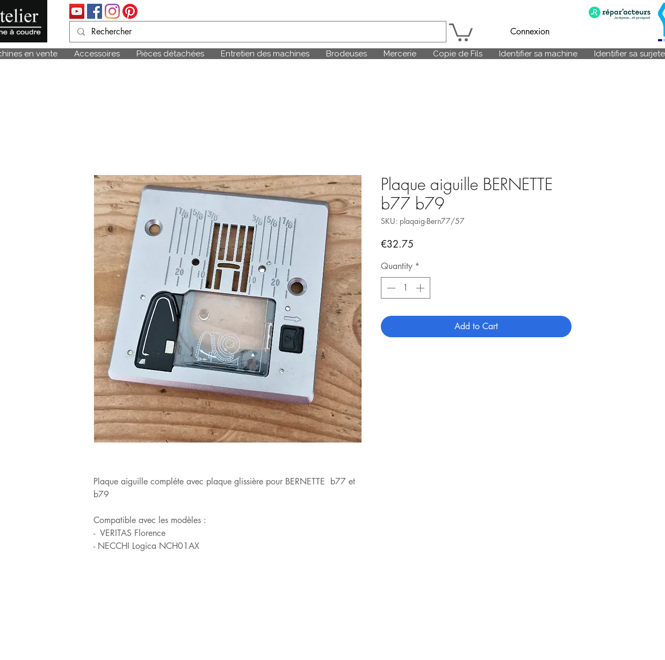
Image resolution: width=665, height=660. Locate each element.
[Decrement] (389, 288)
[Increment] (421, 288)
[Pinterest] (130, 11)
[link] (461, 31)
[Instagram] (112, 11)
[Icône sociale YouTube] (76, 11)
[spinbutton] (405, 288)
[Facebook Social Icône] (94, 11)
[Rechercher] (257, 31)
